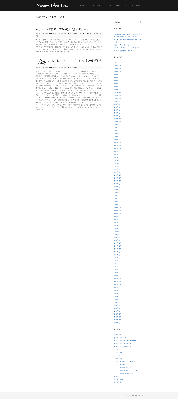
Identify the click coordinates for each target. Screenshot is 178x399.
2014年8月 (117, 255)
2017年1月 (117, 172)
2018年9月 (117, 125)
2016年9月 (117, 184)
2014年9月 (117, 252)
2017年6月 (117, 157)
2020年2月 (117, 86)
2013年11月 (117, 281)
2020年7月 (117, 74)
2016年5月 (117, 193)
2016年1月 (117, 204)
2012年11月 (117, 317)
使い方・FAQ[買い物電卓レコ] (123, 373)
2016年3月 (117, 199)
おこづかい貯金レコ (120, 338)
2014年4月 (117, 267)
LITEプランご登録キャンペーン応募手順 (126, 48)
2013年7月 (117, 293)
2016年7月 (117, 190)
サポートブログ (108, 5)
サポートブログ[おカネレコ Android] (73, 33)
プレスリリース (83, 5)
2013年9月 (117, 287)
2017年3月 (117, 166)
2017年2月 (117, 169)
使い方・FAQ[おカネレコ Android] (124, 361)
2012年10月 (117, 320)
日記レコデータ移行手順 (121, 45)
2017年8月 (117, 154)
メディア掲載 (96, 5)
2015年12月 (117, 207)
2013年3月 (117, 305)
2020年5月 (117, 77)
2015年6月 (117, 225)
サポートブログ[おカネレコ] (70, 67)
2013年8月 (117, 290)
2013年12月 (117, 278)
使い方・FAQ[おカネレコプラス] (124, 367)
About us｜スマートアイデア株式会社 (128, 5)
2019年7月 (117, 107)
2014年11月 (117, 246)
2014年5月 (117, 264)
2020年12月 (117, 66)
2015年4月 (117, 231)
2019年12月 (117, 92)
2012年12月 (117, 314)
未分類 (116, 376)
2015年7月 (117, 222)
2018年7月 (117, 131)
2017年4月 (117, 163)
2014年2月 (117, 272)
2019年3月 (117, 113)
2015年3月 (117, 234)
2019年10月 (117, 98)
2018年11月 (117, 119)
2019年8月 (117, 104)
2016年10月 (117, 181)
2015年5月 (117, 228)
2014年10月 (117, 249)
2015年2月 (117, 237)
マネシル (117, 355)
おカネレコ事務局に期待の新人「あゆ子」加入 (62, 29)
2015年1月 (117, 240)
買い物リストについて (121, 379)
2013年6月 (117, 296)
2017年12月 (117, 142)
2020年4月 (117, 80)
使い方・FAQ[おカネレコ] (122, 364)
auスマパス (117, 335)
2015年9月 (117, 216)
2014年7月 (117, 258)
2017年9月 (117, 151)
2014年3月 (117, 270)
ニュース (117, 349)
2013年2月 (117, 308)
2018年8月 (117, 128)
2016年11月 (117, 178)
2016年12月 (117, 175)
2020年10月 (117, 71)
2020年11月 (117, 68)
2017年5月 (117, 160)
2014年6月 (117, 261)
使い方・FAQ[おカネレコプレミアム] (125, 370)
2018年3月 (117, 136)
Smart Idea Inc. (53, 5)
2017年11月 (117, 145)
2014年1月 (117, 275)
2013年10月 (117, 284)
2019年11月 (117, 95)
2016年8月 (117, 187)
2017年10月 (117, 148)
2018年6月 (117, 134)
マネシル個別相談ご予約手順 (123, 51)
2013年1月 (117, 311)
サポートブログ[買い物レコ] (122, 346)
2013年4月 (117, 302)
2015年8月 (117, 219)
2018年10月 (117, 122)
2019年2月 (117, 116)
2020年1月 (117, 89)
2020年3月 (117, 83)
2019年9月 (117, 101)
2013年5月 (117, 299)
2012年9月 (117, 323)
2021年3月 (117, 63)
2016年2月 (117, 202)
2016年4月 (117, 196)
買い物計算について (120, 382)
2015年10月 (117, 213)
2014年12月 (117, 243)
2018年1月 (117, 139)
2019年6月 (117, 110)
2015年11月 (117, 210)
